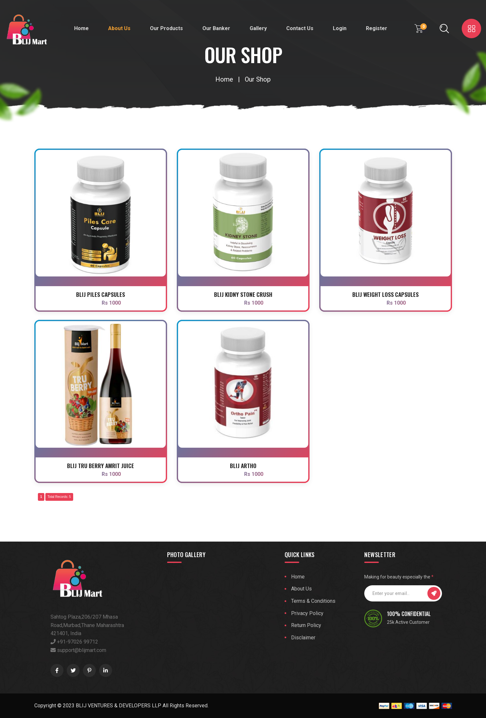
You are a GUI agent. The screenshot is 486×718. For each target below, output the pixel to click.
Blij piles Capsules (100, 294)
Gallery (258, 28)
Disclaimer (303, 637)
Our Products (166, 28)
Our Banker (216, 28)
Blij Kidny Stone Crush (243, 294)
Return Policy (306, 625)
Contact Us (299, 28)
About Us (119, 28)
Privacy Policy (307, 613)
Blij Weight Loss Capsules (385, 294)
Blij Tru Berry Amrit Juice (100, 465)
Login (339, 28)
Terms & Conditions (313, 601)
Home (81, 28)
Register (376, 28)
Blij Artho (243, 465)
